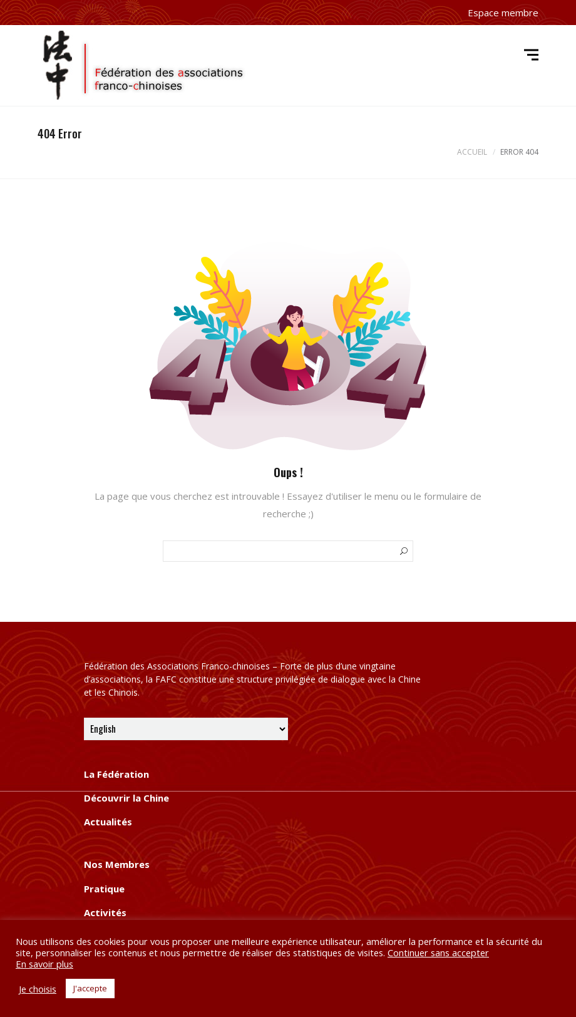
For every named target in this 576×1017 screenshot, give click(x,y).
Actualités (108, 821)
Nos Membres (117, 864)
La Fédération (116, 774)
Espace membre (503, 12)
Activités (105, 912)
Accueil (472, 152)
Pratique (104, 888)
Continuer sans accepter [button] (438, 952)
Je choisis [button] (37, 988)
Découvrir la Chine (126, 798)
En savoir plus (44, 964)
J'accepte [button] (90, 988)
